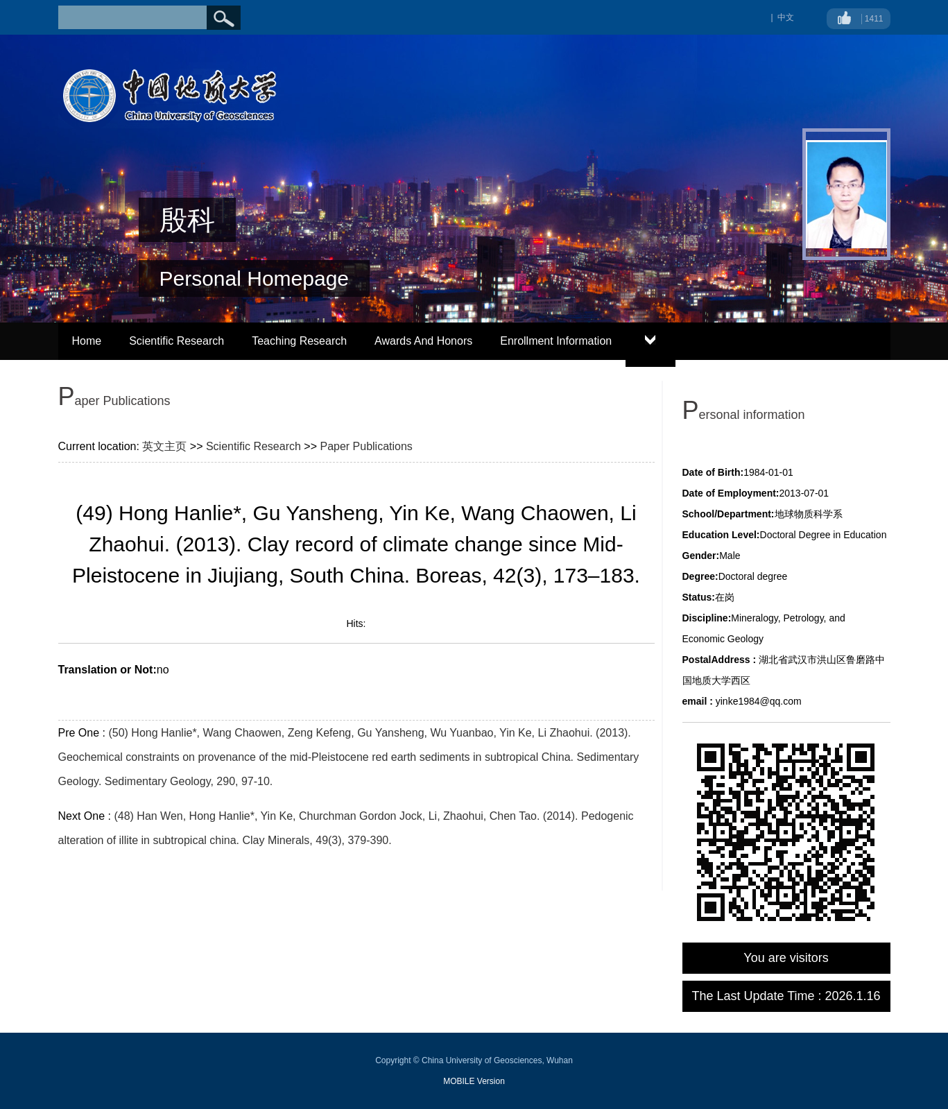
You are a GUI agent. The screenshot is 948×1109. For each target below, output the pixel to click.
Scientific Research (176, 341)
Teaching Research (299, 341)
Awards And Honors (423, 341)
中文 (785, 17)
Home (87, 341)
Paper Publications (366, 446)
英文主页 (164, 446)
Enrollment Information (556, 341)
